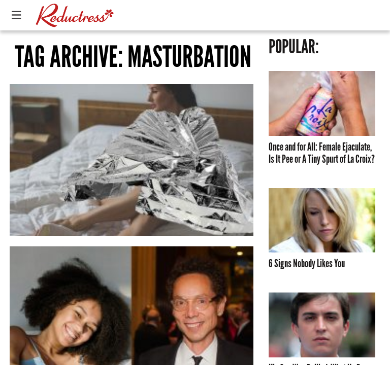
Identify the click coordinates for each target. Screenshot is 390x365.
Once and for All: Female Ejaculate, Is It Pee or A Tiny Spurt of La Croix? (322, 153)
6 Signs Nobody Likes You (307, 264)
